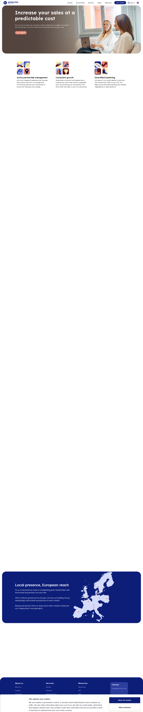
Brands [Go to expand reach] (70, 3)
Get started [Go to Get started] (21, 33)
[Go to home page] (11, 2)
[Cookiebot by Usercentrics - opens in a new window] (14, 707)
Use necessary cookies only (125, 698)
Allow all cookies (124, 683)
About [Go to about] (99, 3)
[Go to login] (131, 2)
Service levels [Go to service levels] (80, 3)
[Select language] (137, 2)
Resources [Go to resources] (108, 3)
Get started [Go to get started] (120, 3)
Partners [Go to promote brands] (91, 3)
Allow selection (125, 690)
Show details (115, 708)
